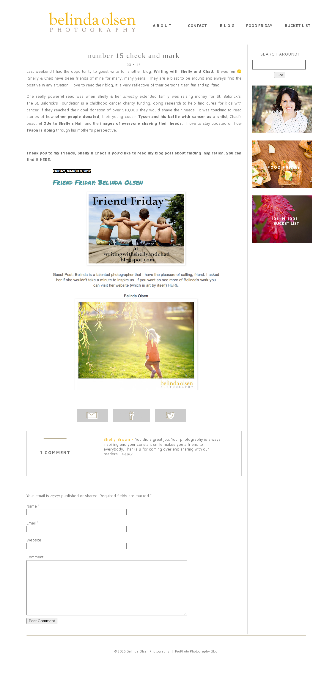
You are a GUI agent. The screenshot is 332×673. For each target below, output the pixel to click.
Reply (127, 454)
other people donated (77, 116)
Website (33, 540)
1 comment (55, 452)
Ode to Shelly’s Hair (64, 123)
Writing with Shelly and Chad (183, 71)
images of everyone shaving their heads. (141, 123)
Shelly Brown (116, 439)
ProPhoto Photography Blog (196, 662)
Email (31, 523)
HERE (45, 159)
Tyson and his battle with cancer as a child (182, 116)
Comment (34, 556)
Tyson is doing (41, 130)
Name (31, 506)
